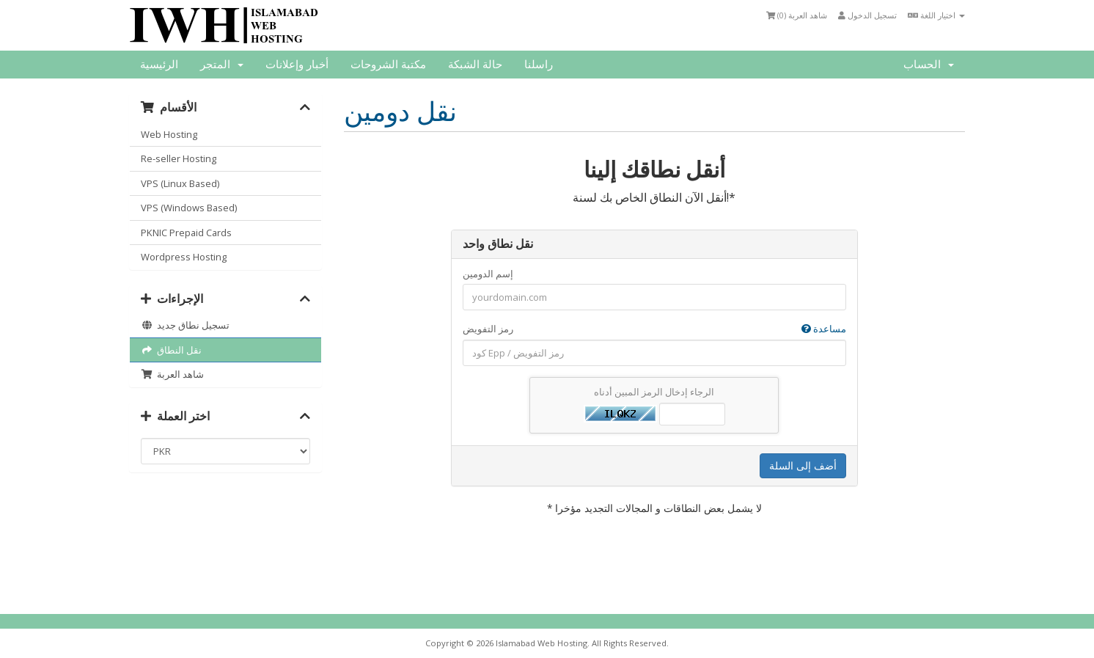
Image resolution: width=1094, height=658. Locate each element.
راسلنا (538, 64)
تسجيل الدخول (867, 15)
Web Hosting (169, 134)
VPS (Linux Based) (180, 183)
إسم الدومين (488, 273)
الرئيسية (159, 64)
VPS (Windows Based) (189, 207)
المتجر (221, 64)
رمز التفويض (654, 329)
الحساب (928, 64)
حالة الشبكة (475, 64)
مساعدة (823, 328)
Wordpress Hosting (184, 256)
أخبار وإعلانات (296, 64)
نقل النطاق (171, 350)
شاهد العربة (172, 374)
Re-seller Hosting (178, 158)
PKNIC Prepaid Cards (186, 232)
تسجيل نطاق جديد (185, 325)
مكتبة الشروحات (388, 64)
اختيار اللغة (936, 15)
